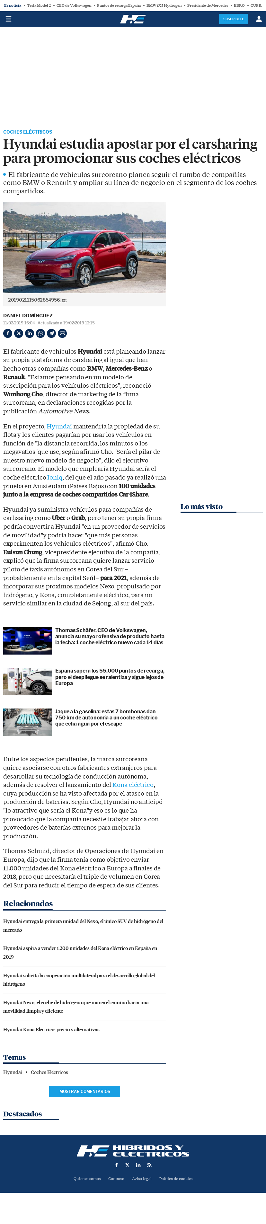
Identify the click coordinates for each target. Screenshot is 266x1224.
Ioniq (54, 478)
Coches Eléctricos (31, 132)
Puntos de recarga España (119, 5)
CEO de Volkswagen (74, 5)
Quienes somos (84, 1179)
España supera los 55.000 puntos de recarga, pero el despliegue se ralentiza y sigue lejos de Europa (109, 678)
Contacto (115, 1179)
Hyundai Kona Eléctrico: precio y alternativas (51, 1030)
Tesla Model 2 (39, 5)
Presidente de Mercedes (207, 5)
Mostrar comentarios (84, 1092)
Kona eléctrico (132, 785)
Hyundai (59, 427)
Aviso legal (142, 1179)
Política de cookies (178, 1179)
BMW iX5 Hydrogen (164, 5)
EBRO (239, 5)
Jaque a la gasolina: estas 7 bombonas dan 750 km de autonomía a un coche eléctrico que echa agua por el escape (106, 718)
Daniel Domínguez (27, 317)
